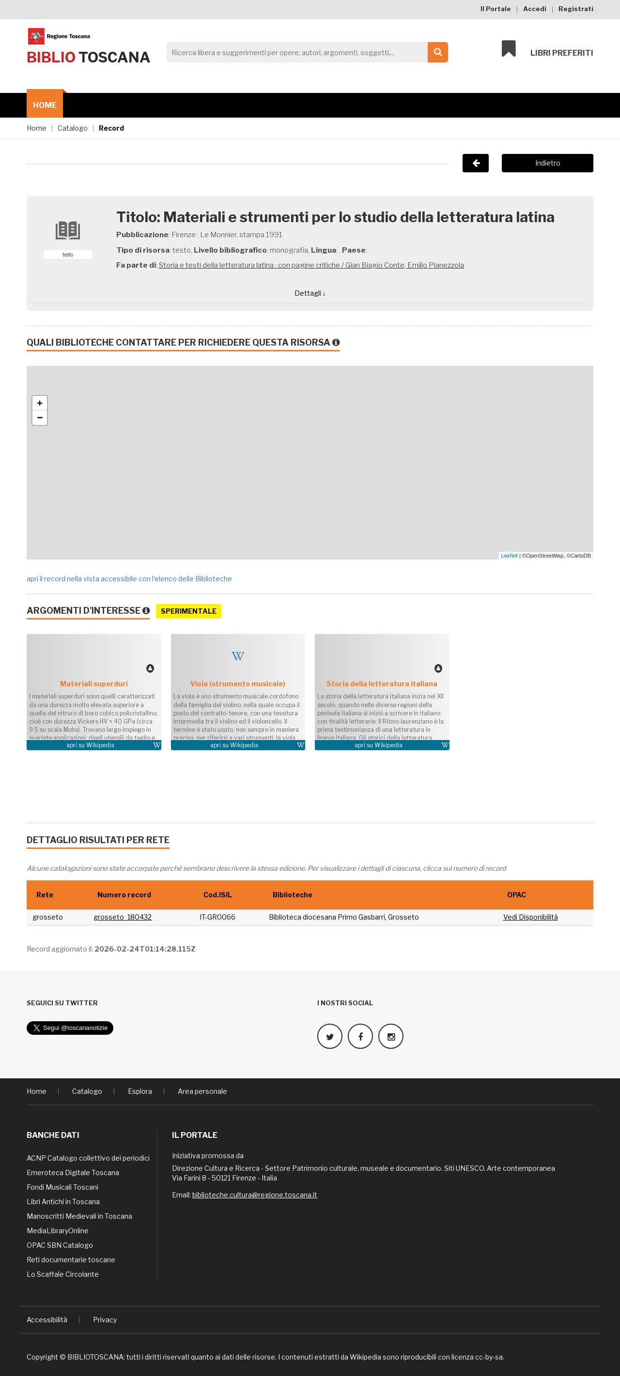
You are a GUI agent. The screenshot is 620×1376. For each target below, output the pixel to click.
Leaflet (509, 555)
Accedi (534, 9)
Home (45, 105)
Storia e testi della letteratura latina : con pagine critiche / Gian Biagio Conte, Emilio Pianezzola (311, 265)
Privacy (105, 1319)
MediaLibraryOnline (58, 1230)
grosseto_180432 (122, 917)
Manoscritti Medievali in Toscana (79, 1215)
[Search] (305, 52)
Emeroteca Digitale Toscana (73, 1172)
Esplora (140, 1091)
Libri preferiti (547, 49)
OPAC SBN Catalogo (60, 1244)
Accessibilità (47, 1319)
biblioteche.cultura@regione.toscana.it (254, 1194)
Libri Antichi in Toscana (63, 1201)
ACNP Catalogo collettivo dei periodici (88, 1157)
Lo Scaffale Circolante (63, 1274)
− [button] (40, 417)
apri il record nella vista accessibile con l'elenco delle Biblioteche (129, 579)
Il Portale (495, 9)
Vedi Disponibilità (530, 917)
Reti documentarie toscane (71, 1259)
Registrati (575, 9)
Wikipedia (100, 745)
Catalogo (73, 128)
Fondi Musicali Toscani (62, 1186)
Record (111, 128)
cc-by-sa (489, 1356)
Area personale (202, 1091)
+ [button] (40, 403)
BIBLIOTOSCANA (95, 1356)
